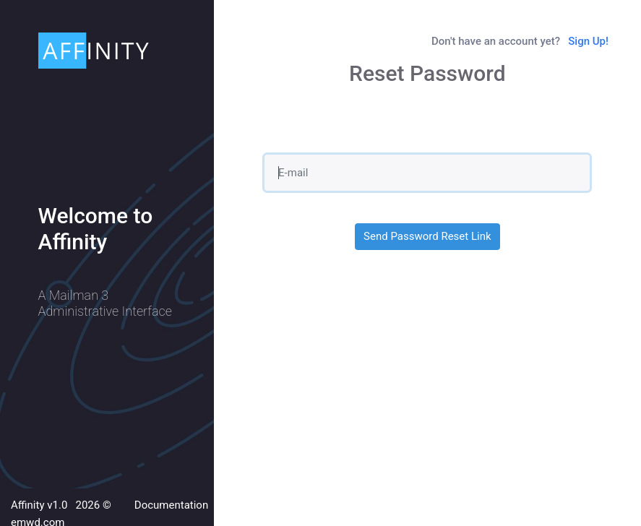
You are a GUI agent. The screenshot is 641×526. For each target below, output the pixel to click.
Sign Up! (588, 41)
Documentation (171, 505)
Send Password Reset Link (427, 236)
